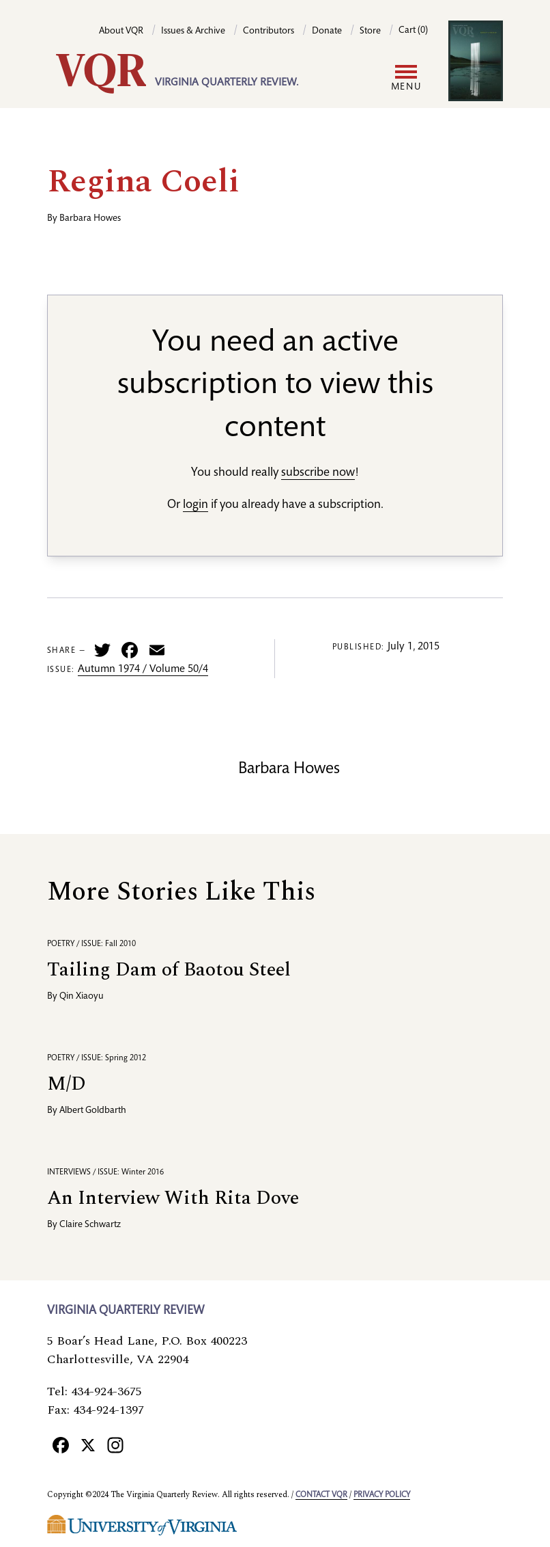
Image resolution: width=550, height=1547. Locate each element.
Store (370, 31)
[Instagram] (115, 1444)
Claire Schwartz (90, 1225)
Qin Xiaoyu (81, 996)
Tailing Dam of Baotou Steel (169, 969)
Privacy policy (381, 1495)
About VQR (121, 31)
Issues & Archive (193, 31)
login (195, 505)
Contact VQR (321, 1495)
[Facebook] (60, 1444)
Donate (327, 31)
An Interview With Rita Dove (173, 1198)
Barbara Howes (90, 219)
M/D (66, 1084)
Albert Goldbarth (92, 1111)
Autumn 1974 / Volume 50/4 (143, 669)
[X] (88, 1444)
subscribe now (318, 473)
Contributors (268, 31)
